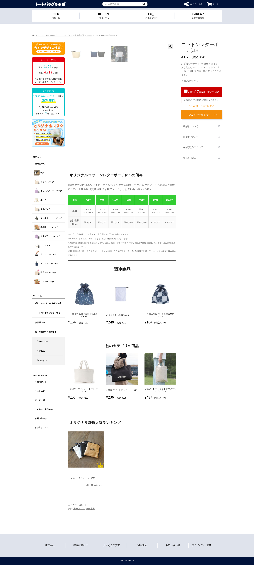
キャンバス (79, 508)
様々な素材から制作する (45, 332)
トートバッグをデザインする (47, 313)
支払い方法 (201, 158)
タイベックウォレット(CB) (82, 478)
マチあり (90, 508)
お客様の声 (40, 322)
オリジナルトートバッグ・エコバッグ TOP (53, 35)
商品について (201, 126)
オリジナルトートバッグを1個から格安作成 (51, 4)
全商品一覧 (79, 35)
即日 (41, 73)
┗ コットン (42, 360)
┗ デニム (41, 351)
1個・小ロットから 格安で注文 (48, 303)
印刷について (201, 137)
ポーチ (89, 35)
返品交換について (201, 147)
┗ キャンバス (43, 341)
